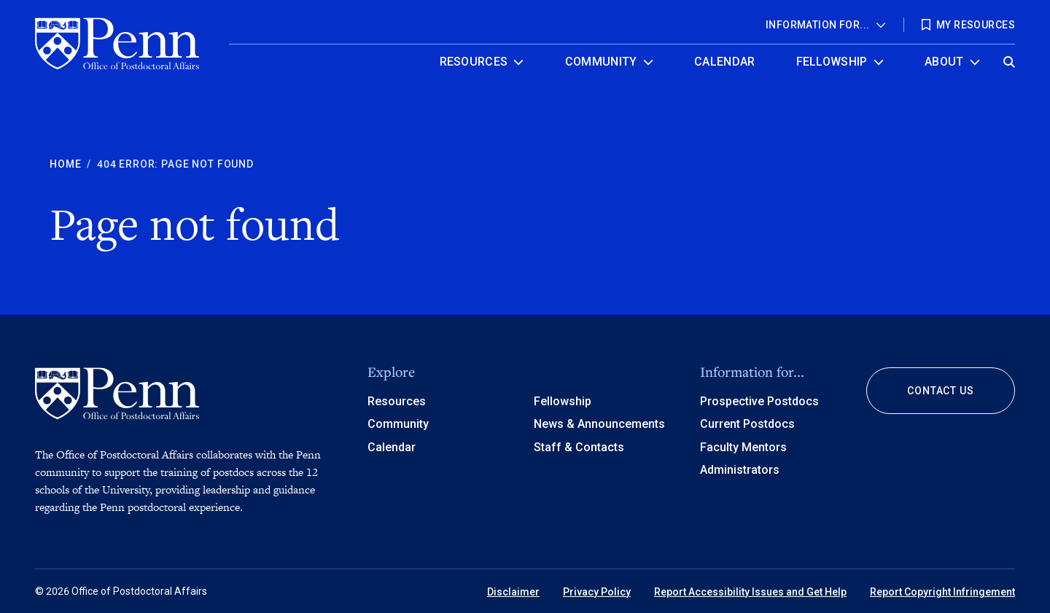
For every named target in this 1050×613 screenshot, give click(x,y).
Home (65, 164)
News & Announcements (599, 424)
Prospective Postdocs (759, 401)
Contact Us (940, 391)
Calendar (724, 62)
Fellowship (832, 62)
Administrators (739, 470)
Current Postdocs (747, 424)
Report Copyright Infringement (942, 592)
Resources (474, 62)
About (944, 62)
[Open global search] (1009, 57)
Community (601, 62)
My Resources (975, 25)
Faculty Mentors (743, 447)
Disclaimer (513, 592)
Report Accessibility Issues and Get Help (750, 592)
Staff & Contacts (579, 447)
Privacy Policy (597, 592)
